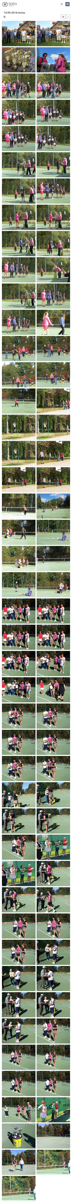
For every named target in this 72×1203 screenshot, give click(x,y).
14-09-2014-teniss (14, 12)
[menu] (67, 4)
